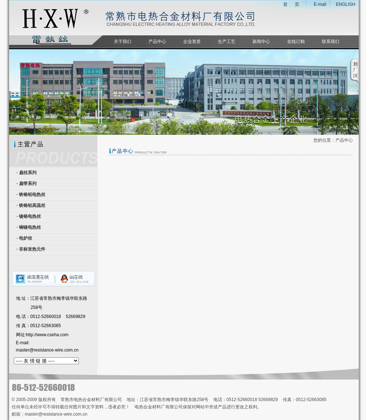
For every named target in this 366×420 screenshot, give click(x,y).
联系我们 (330, 41)
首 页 (286, 4)
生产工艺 (226, 41)
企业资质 (192, 41)
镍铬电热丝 (30, 216)
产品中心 (157, 41)
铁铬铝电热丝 (32, 194)
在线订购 (296, 41)
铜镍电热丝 (30, 227)
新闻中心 (261, 41)
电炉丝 (25, 238)
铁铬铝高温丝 (32, 205)
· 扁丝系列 (25, 172)
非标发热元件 (32, 249)
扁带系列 (27, 183)
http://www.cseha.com (47, 334)
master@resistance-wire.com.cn (47, 350)
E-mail (320, 4)
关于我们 (122, 41)
